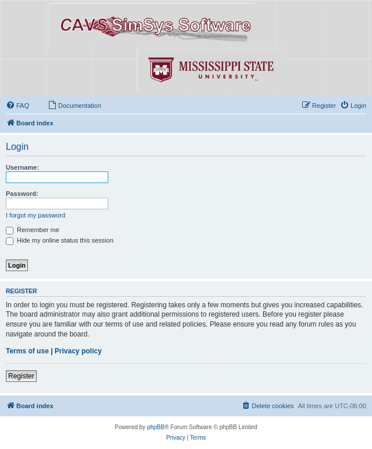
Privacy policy (78, 351)
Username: (22, 167)
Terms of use (27, 351)
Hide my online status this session (60, 240)
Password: (22, 193)
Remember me (32, 229)
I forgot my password (35, 215)
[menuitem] (17, 106)
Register (21, 376)
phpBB (156, 427)
